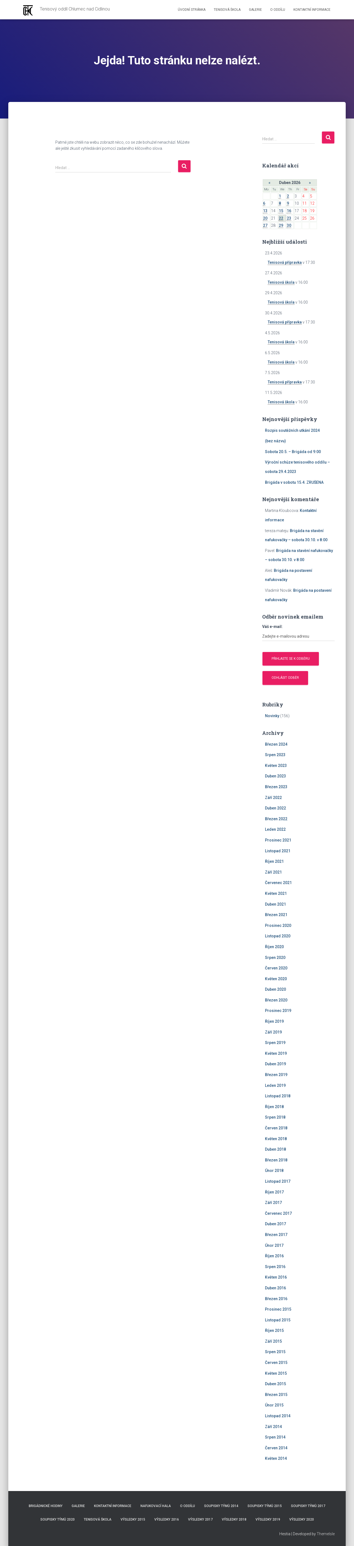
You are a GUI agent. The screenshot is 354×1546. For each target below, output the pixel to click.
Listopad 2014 (277, 1416)
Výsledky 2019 (268, 1519)
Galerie (255, 10)
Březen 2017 (276, 1234)
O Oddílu (277, 10)
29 (281, 225)
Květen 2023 (276, 765)
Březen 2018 (276, 1160)
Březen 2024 (276, 744)
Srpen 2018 (275, 1117)
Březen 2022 (276, 819)
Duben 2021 (275, 904)
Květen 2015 (276, 1373)
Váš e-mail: (272, 626)
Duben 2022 (275, 808)
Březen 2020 (276, 1000)
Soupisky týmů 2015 (265, 1506)
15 (281, 211)
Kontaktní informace (311, 10)
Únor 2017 (274, 1245)
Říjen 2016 (274, 1256)
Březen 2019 (276, 1074)
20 (265, 218)
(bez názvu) (275, 441)
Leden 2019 (275, 1085)
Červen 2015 (276, 1362)
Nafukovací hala (155, 1506)
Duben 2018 (275, 1149)
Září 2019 (273, 1032)
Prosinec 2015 (278, 1309)
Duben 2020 (275, 989)
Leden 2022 (275, 829)
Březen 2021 (276, 915)
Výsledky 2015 (133, 1519)
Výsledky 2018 (234, 1519)
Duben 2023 (275, 776)
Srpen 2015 (275, 1352)
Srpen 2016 (275, 1266)
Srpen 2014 (275, 1437)
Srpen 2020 (275, 957)
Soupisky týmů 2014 (221, 1506)
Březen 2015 (276, 1394)
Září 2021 (273, 872)
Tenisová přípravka (285, 262)
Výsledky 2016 (166, 1519)
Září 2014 (273, 1426)
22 (281, 218)
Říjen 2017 (274, 1192)
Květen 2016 (276, 1277)
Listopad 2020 (277, 936)
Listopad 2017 (277, 1181)
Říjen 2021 (274, 861)
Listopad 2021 (277, 851)
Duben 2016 (275, 1288)
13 (265, 211)
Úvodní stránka (191, 10)
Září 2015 (273, 1341)
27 (265, 225)
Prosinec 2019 (278, 1010)
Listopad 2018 (277, 1096)
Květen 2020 (276, 979)
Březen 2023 (276, 787)
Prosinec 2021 (278, 840)
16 (289, 211)
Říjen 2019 (274, 1021)
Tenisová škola (227, 10)
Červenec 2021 (278, 882)
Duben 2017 (275, 1224)
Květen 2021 (276, 893)
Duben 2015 (275, 1384)
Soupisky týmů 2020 (57, 1519)
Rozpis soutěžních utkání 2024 (292, 430)
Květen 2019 (276, 1053)
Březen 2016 (276, 1299)
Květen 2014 (276, 1458)
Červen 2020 (276, 968)
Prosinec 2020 (278, 925)
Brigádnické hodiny (46, 1506)
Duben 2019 (275, 1064)
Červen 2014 (276, 1448)
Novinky (272, 716)
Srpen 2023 (275, 755)
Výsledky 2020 (301, 1519)
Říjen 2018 (274, 1107)
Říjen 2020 (274, 947)
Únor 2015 (274, 1405)
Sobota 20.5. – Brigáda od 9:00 (293, 451)
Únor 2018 (274, 1170)
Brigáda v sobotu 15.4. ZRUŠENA (294, 482)
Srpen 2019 (275, 1042)
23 (289, 218)
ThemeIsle (326, 1534)
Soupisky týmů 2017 (308, 1506)
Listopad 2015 (277, 1320)
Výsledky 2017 (200, 1519)
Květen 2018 (276, 1139)
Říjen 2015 (274, 1330)
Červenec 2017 (278, 1213)
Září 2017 (273, 1202)
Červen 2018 (276, 1128)
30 (289, 225)
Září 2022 (273, 797)
